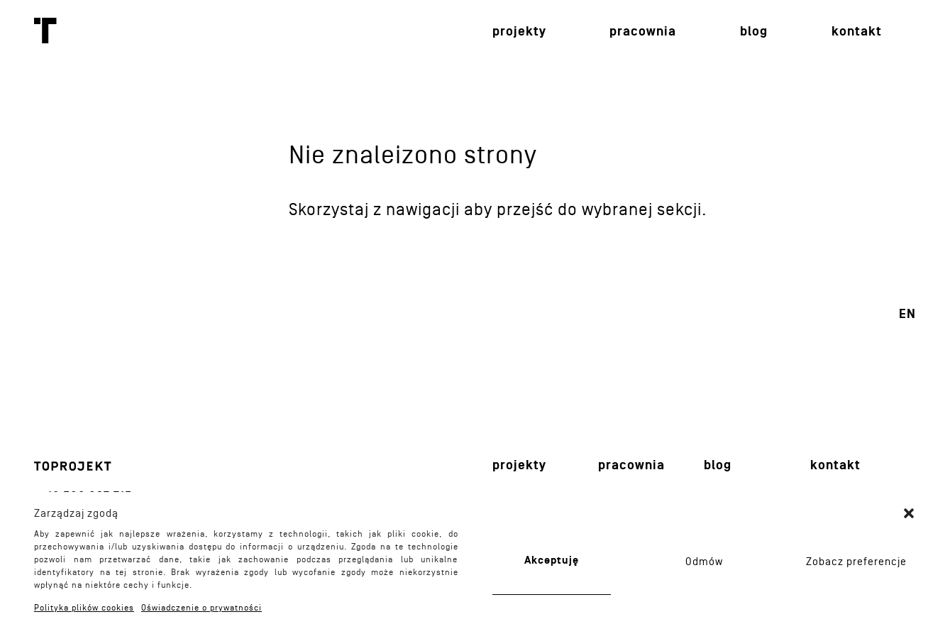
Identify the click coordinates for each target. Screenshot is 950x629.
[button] (909, 513)
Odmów (704, 561)
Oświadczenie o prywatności (201, 608)
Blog (754, 31)
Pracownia (642, 31)
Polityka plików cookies (84, 608)
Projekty (519, 31)
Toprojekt (45, 30)
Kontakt (857, 31)
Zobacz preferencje (856, 561)
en (907, 314)
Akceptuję (551, 560)
